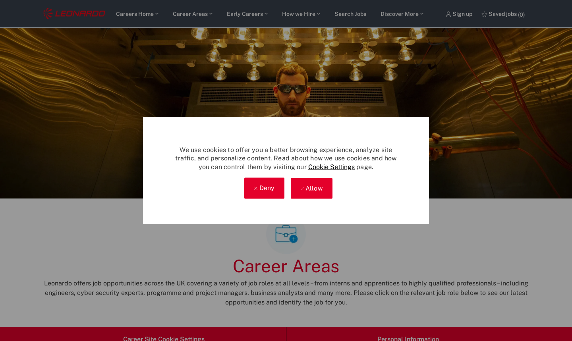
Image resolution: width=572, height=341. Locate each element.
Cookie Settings (331, 167)
